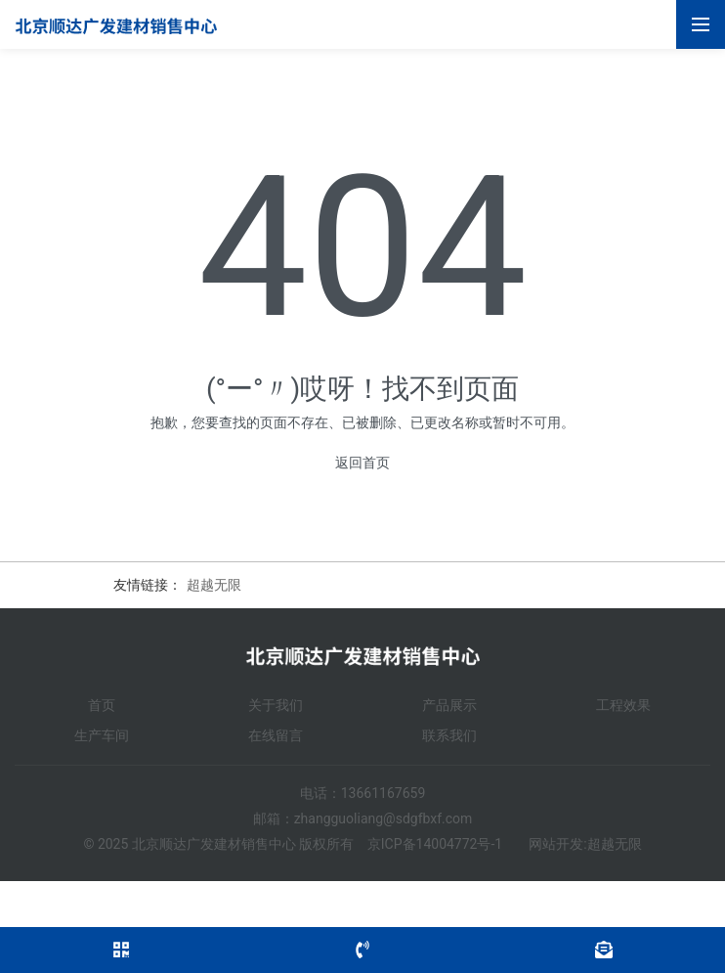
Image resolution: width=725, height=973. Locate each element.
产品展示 (449, 705)
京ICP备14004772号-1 (434, 844)
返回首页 (362, 462)
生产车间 (101, 735)
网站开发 (556, 844)
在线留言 (275, 735)
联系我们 (449, 735)
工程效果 (623, 705)
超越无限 (214, 585)
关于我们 (275, 705)
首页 (101, 705)
